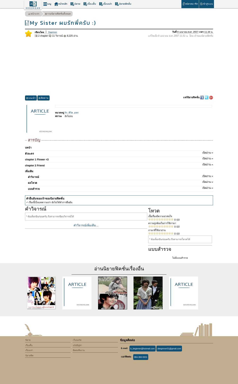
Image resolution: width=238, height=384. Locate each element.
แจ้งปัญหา (77, 345)
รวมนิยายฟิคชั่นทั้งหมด (58, 14)
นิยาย (75, 4)
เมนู (47, 4)
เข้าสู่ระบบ (206, 3)
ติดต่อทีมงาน (79, 350)
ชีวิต (71, 112)
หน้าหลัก (60, 4)
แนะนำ (31, 98)
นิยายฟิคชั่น (123, 4)
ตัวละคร (119, 153)
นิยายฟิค (29, 355)
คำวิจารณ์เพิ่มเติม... (86, 225)
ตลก (76, 112)
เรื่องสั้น (89, 4)
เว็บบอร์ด (77, 340)
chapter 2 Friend (119, 165)
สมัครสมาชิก (190, 3)
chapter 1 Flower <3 (119, 159)
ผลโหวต (120, 182)
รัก (66, 112)
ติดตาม (43, 98)
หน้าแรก (33, 14)
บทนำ (28, 147)
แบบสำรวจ (120, 188)
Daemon (51, 32)
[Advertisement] (119, 67)
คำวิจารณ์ (120, 176)
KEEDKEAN (33, 8)
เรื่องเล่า (105, 4)
